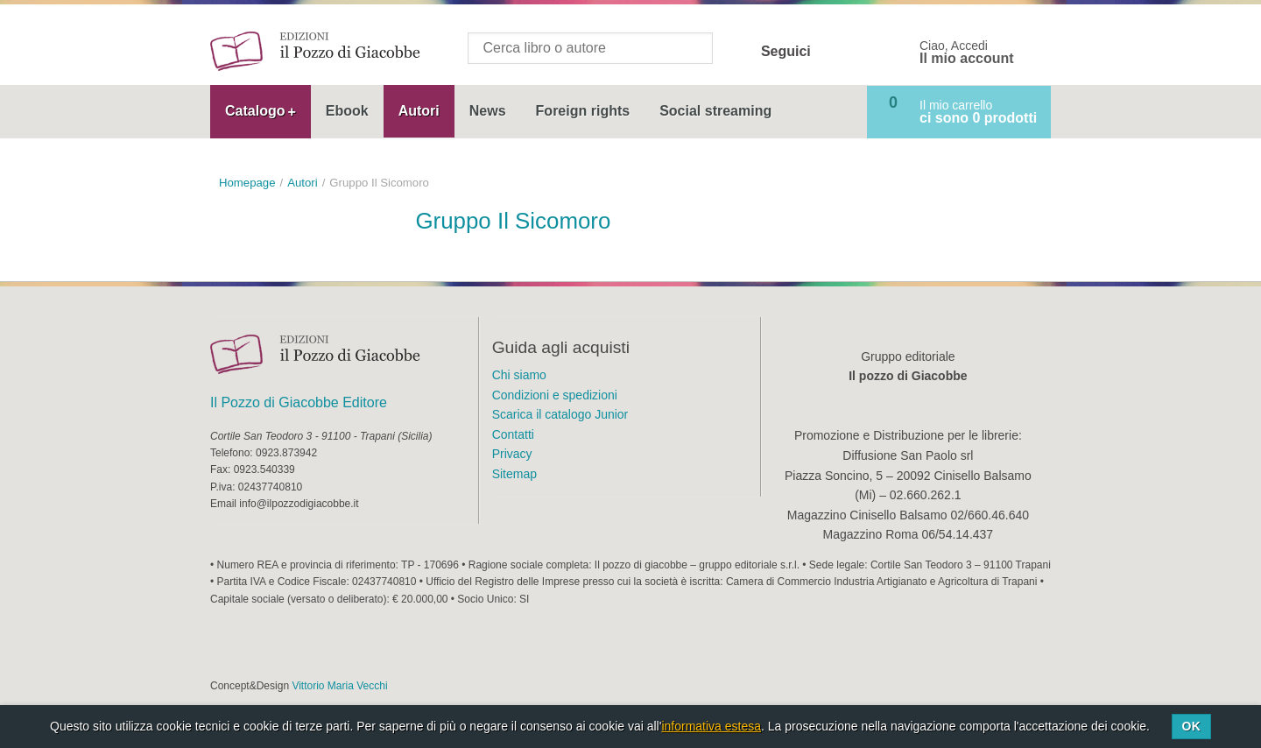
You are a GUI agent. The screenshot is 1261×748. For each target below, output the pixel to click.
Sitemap (514, 474)
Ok (1191, 726)
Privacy (512, 454)
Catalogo (255, 110)
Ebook (347, 110)
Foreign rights (583, 110)
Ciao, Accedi (966, 52)
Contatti (513, 434)
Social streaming (715, 110)
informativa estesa (711, 726)
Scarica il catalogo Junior (560, 414)
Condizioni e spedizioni (554, 395)
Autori (419, 110)
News (487, 110)
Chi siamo (519, 375)
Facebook (835, 51)
